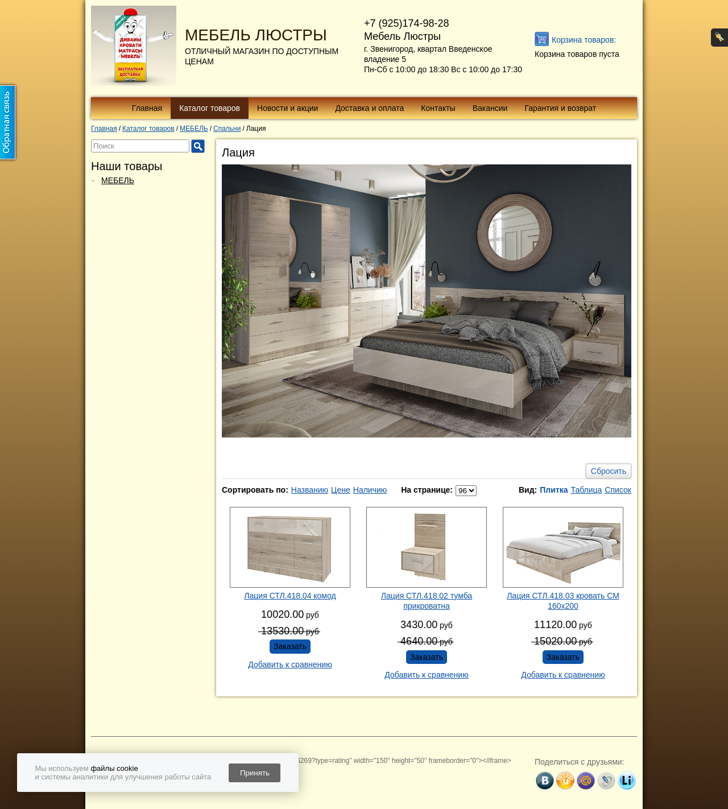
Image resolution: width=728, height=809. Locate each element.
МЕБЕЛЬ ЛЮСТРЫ (256, 35)
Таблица (586, 489)
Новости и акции (287, 108)
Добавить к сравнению (290, 664)
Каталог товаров (209, 108)
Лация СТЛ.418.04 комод (290, 595)
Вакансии (490, 108)
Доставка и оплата (369, 108)
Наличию (370, 489)
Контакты (438, 108)
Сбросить (608, 471)
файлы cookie (114, 768)
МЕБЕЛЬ (117, 180)
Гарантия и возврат (560, 108)
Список (618, 489)
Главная (147, 108)
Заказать (290, 646)
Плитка (554, 489)
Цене (340, 489)
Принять (255, 773)
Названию (309, 489)
